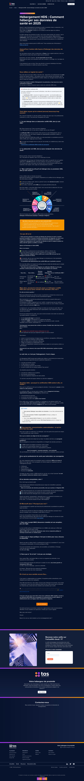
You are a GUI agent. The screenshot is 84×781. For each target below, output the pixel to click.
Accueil (10, 7)
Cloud (23, 754)
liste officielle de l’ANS (47, 224)
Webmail (58, 0)
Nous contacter (71, 4)
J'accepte (44, 778)
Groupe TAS (11, 757)
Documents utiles (31, 764)
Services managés (25, 757)
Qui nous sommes (12, 752)
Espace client (54, 0)
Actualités (11, 764)
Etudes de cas (12, 754)
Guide (15, 7)
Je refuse (39, 778)
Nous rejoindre (12, 756)
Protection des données (26, 756)
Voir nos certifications (42, 604)
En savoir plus (42, 776)
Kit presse (23, 764)
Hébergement (25, 752)
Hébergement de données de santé (27, 13)
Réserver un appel (64, 0)
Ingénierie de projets (26, 759)
